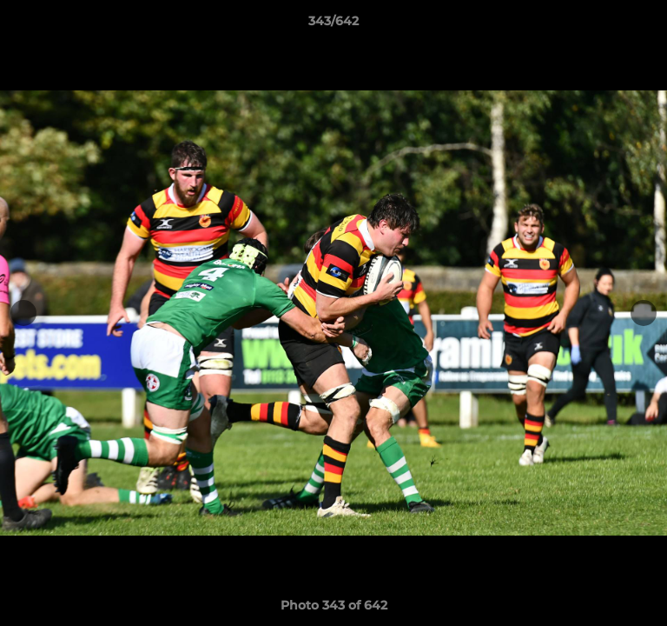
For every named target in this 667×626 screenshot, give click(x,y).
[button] (646, 25)
